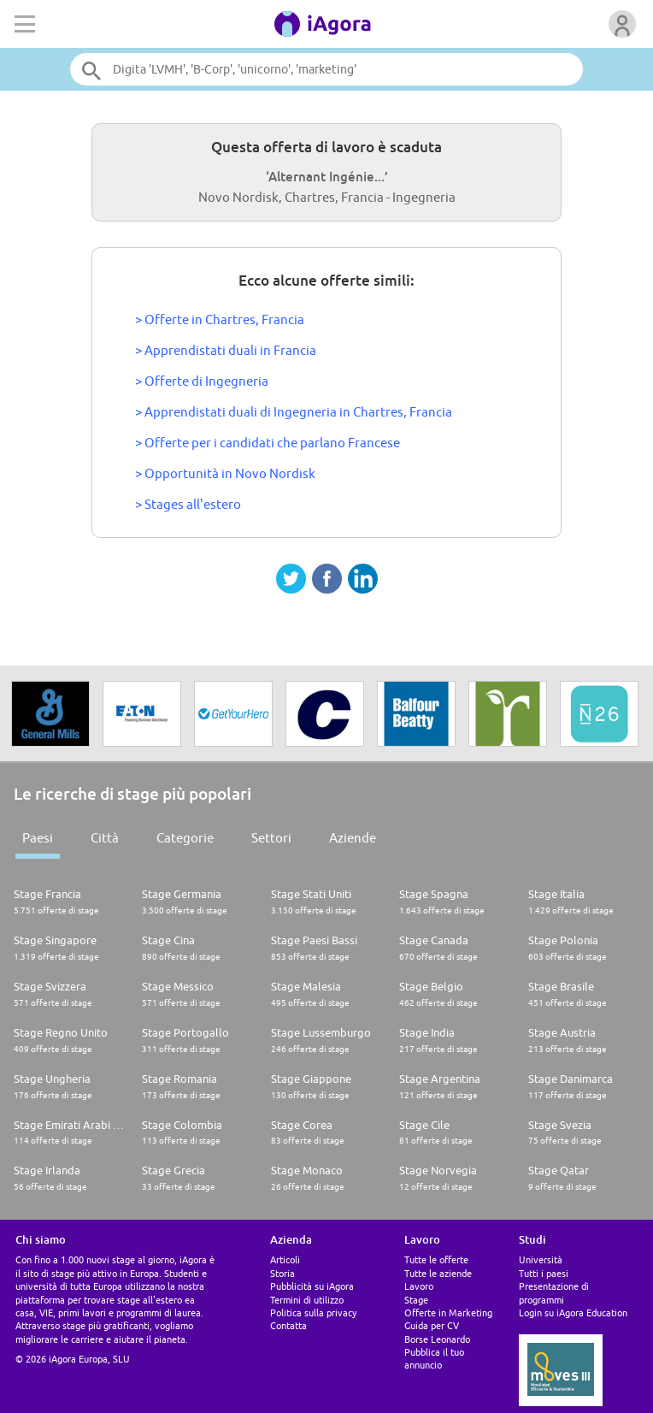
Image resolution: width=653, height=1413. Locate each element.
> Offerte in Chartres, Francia (219, 319)
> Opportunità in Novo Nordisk (225, 473)
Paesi (37, 838)
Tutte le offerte (436, 1259)
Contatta (288, 1325)
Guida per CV (431, 1325)
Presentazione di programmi (554, 1292)
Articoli (285, 1259)
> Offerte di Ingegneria (201, 381)
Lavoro (418, 1286)
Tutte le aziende (438, 1273)
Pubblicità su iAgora (312, 1286)
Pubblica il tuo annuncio (434, 1358)
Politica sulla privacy (313, 1312)
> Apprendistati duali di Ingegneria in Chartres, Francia (293, 412)
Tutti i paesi (543, 1273)
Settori (271, 838)
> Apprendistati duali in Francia (225, 350)
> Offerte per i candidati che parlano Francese (267, 442)
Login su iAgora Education (573, 1312)
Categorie (185, 838)
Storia (282, 1273)
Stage (416, 1299)
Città (105, 838)
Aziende (352, 838)
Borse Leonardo (437, 1339)
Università (540, 1259)
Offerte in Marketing (448, 1312)
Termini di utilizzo (307, 1299)
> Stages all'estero (188, 504)
